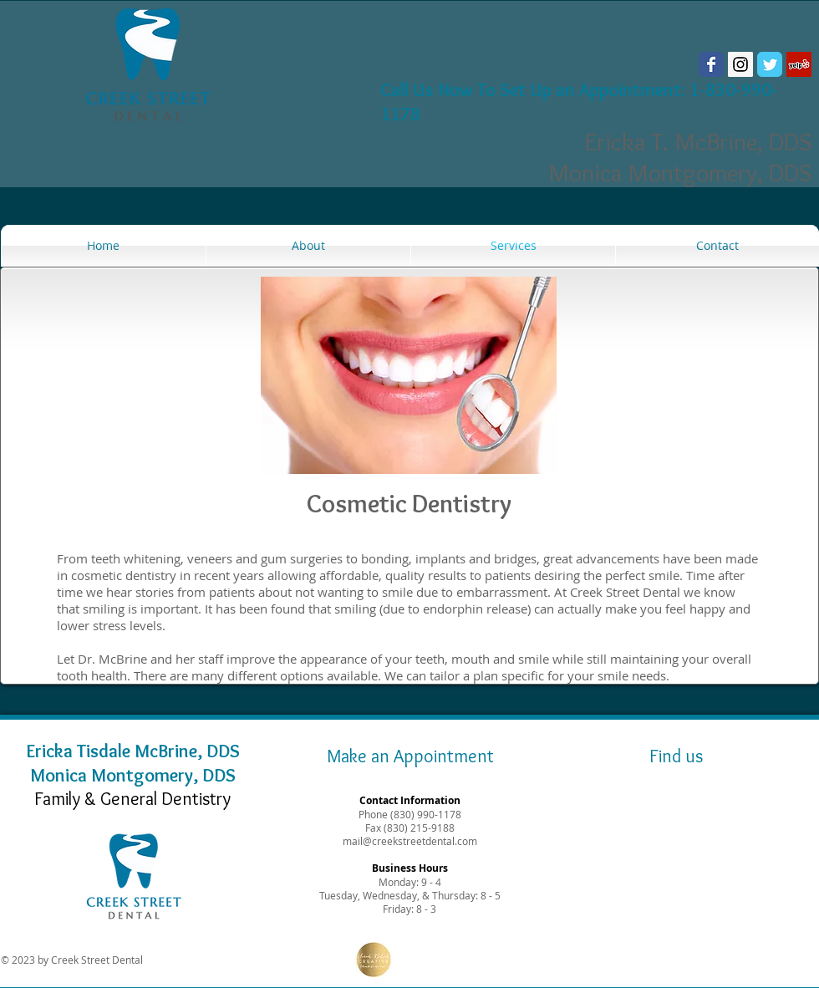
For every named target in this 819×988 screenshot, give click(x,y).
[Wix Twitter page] (769, 64)
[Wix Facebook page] (711, 64)
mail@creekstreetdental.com (410, 841)
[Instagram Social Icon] (740, 64)
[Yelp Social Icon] (798, 64)
